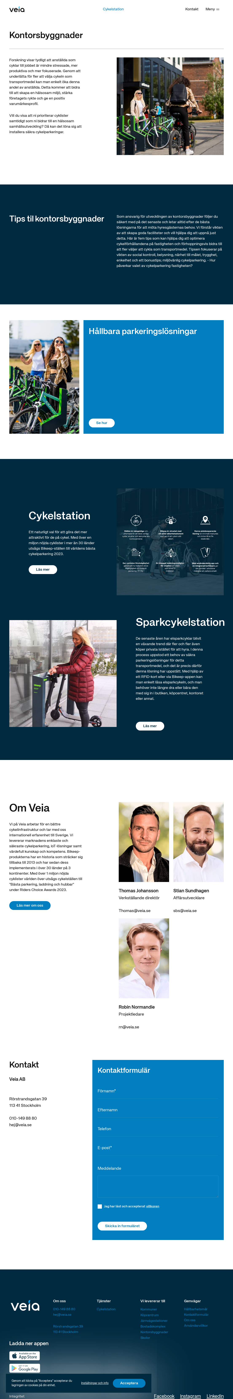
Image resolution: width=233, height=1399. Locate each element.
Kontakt (191, 9)
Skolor (145, 1338)
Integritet (16, 1396)
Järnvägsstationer (154, 1321)
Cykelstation (113, 9)
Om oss (189, 1320)
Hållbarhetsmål (195, 1309)
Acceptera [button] (129, 1383)
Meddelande (109, 1168)
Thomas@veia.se (135, 911)
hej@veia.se (20, 1125)
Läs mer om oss (30, 905)
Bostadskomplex (153, 1326)
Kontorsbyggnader (154, 1332)
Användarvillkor (196, 1325)
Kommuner (148, 1309)
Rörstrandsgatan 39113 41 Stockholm (68, 1329)
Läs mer (43, 570)
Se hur (101, 423)
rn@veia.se (129, 1027)
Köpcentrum (149, 1315)
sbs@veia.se (185, 911)
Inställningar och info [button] (95, 1383)
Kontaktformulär (196, 1315)
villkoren (152, 1206)
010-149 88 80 (23, 1118)
